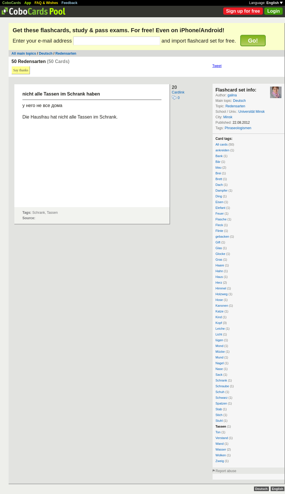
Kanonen (221, 305)
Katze (219, 311)
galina (232, 95)
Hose (219, 300)
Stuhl (219, 420)
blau (218, 167)
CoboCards (11, 3)
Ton (218, 432)
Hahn (219, 271)
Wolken (220, 455)
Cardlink (178, 92)
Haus (219, 277)
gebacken (222, 236)
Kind (218, 317)
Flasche (221, 219)
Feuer (219, 213)
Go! (253, 40)
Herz (218, 282)
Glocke (220, 253)
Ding (218, 196)
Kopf (218, 323)
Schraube (222, 386)
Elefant (220, 207)
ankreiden (222, 150)
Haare (219, 265)
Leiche (220, 328)
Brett (218, 179)
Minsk (227, 117)
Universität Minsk (251, 112)
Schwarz (221, 397)
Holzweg (221, 294)
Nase (219, 369)
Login (273, 11)
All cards (221, 144)
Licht (218, 334)
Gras (218, 259)
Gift (217, 242)
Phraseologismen (238, 128)
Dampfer (221, 190)
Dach (219, 184)
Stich (218, 415)
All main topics (23, 54)
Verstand (221, 438)
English (274, 3)
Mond (219, 346)
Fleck (219, 225)
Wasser (220, 449)
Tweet (217, 66)
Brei (218, 173)
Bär (217, 161)
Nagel (219, 363)
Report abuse (225, 471)
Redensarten (65, 54)
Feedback (69, 3)
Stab (218, 409)
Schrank (221, 380)
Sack (218, 374)
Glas (218, 248)
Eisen (219, 202)
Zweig (219, 461)
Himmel (220, 288)
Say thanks (20, 70)
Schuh (219, 392)
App (27, 3)
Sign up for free (243, 11)
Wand (219, 443)
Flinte (219, 230)
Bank (219, 156)
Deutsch (45, 54)
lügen (219, 340)
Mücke (220, 351)
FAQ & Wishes (46, 3)
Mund (219, 357)
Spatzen (221, 403)
